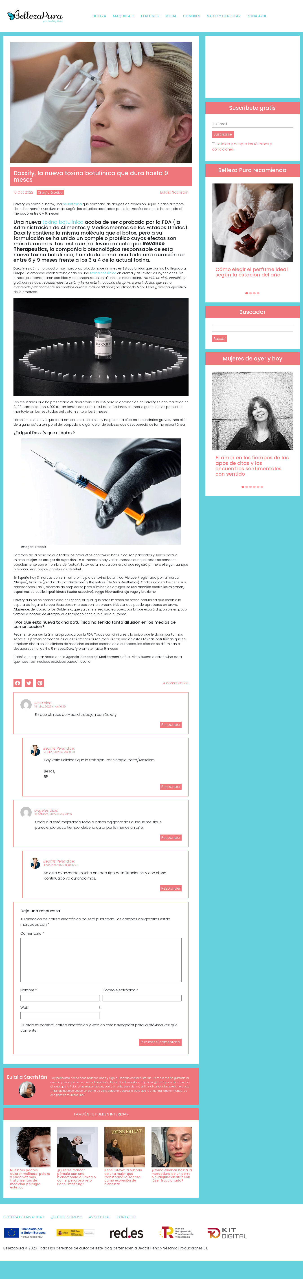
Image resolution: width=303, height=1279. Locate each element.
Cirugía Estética (50, 192)
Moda (170, 16)
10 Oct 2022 (23, 192)
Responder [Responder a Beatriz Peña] (170, 786)
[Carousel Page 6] (262, 487)
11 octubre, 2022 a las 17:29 (61, 865)
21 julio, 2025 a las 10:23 (59, 752)
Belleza (99, 16)
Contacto (126, 1217)
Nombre (28, 990)
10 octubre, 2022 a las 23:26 (53, 814)
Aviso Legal (99, 1217)
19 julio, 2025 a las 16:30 (50, 706)
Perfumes (150, 16)
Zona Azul (257, 16)
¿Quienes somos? (66, 1217)
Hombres (191, 16)
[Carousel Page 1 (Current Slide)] (246, 293)
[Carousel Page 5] (258, 487)
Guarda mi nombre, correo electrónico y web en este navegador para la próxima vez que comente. (99, 1027)
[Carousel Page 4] (258, 293)
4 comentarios (176, 683)
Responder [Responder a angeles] (170, 837)
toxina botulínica (62, 222)
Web (24, 1007)
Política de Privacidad (23, 1217)
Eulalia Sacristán (174, 192)
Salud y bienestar (224, 16)
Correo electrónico (120, 990)
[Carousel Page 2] (250, 293)
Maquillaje (123, 16)
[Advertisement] (252, 67)
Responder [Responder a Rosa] (170, 724)
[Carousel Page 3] (254, 293)
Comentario (32, 933)
